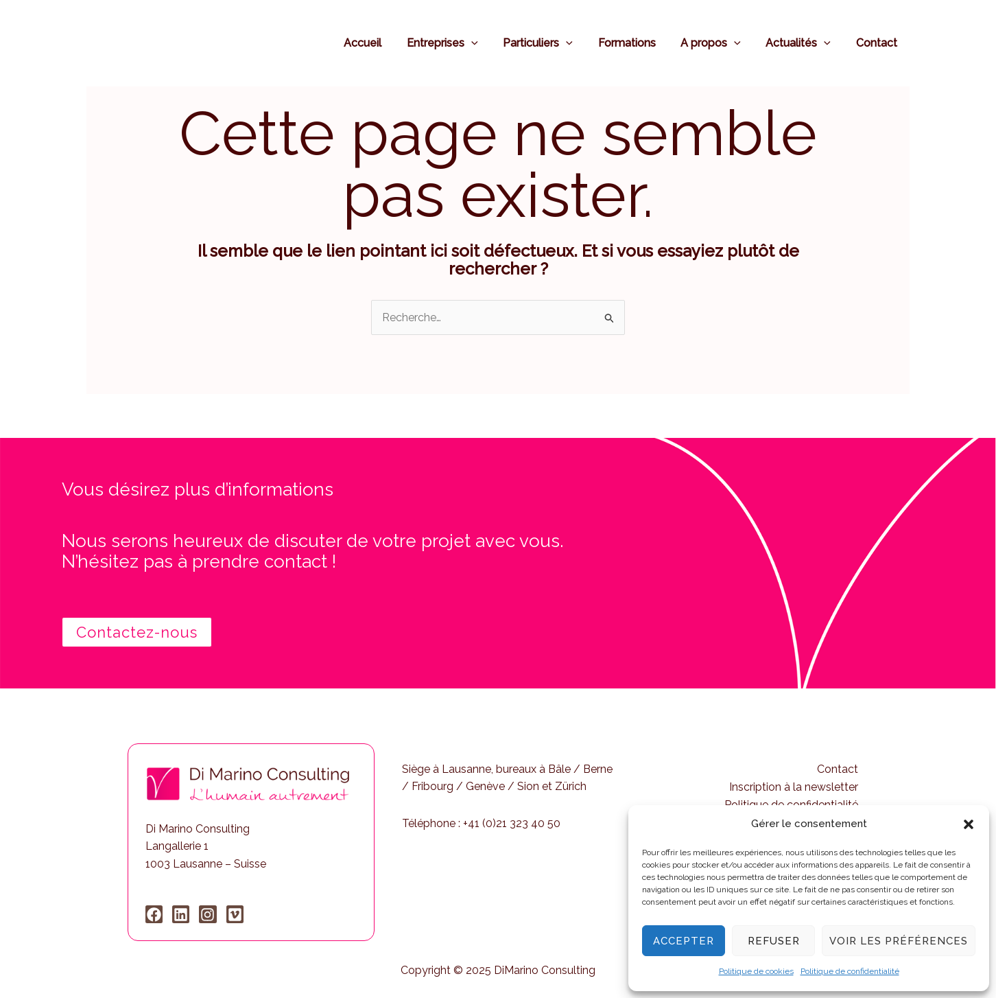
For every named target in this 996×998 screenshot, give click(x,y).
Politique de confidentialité (850, 971)
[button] (968, 824)
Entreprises (460, 42)
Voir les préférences (898, 941)
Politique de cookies (756, 971)
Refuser (774, 941)
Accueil (384, 42)
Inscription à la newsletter (793, 786)
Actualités (802, 42)
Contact (878, 42)
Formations (638, 42)
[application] (489, 42)
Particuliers (552, 42)
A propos (719, 42)
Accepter (683, 941)
